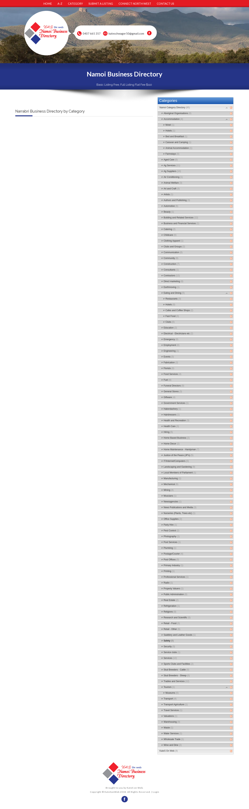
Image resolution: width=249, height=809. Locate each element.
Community (171, 258)
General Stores (173, 391)
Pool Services (172, 542)
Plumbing (170, 548)
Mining (169, 490)
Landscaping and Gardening (179, 467)
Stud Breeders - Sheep (177, 675)
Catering (169, 229)
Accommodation (173, 119)
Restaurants (173, 298)
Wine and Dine (173, 745)
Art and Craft (172, 188)
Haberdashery (172, 409)
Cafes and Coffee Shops (179, 310)
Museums (172, 693)
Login (156, 791)
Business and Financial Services (181, 223)
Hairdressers (172, 414)
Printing (169, 571)
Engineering (171, 351)
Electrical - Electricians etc (178, 333)
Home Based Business (177, 438)
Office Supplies (173, 519)
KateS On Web (169, 751)
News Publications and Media (180, 507)
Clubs (170, 322)
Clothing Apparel (173, 241)
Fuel (167, 380)
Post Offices (171, 559)
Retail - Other (172, 629)
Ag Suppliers (172, 171)
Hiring (168, 432)
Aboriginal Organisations (178, 113)
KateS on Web (135, 787)
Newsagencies (173, 501)
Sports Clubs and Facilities (179, 664)
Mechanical (171, 484)
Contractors (172, 275)
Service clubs (172, 652)
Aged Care (171, 159)
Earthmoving (172, 287)
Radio (168, 582)
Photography (172, 536)
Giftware (169, 397)
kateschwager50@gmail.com (126, 33)
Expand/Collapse (227, 108)
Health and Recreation (176, 420)
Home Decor (172, 443)
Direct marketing (173, 281)
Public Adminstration (175, 594)
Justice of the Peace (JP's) (179, 455)
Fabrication (171, 362)
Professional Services (176, 577)
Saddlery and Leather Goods (180, 635)
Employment (172, 345)
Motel (170, 125)
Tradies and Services (176, 681)
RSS (231, 108)
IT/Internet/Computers (176, 461)
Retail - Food (172, 623)
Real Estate (171, 600)
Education (170, 327)
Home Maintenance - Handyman (181, 449)
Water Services (173, 733)
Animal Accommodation (179, 148)
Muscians (170, 496)
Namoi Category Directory (175, 107)
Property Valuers (174, 588)
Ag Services (172, 165)
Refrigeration (172, 606)
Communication (173, 252)
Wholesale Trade (174, 739)
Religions (170, 611)
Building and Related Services (181, 217)
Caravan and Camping (178, 142)
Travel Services (173, 710)
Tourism (169, 687)
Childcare (170, 235)
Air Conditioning (173, 177)
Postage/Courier (173, 553)
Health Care (171, 426)
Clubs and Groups (174, 246)
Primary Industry (173, 565)
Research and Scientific (177, 617)
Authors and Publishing (177, 200)
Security (169, 646)
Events (169, 356)
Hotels (170, 130)
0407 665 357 (92, 33)
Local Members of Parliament (180, 472)
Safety (169, 640)
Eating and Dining (174, 293)
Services (170, 658)
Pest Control (171, 530)
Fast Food (172, 316)
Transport (170, 698)
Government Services (176, 403)
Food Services (172, 374)
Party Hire (170, 525)
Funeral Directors (174, 385)
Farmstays (172, 154)
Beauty (169, 212)
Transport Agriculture (176, 704)
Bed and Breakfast (176, 136)
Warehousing (172, 722)
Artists (168, 194)
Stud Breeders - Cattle (176, 669)
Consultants (171, 269)
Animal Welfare (173, 183)
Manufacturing (172, 478)
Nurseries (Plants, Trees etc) (179, 513)
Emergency (171, 339)
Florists (169, 368)
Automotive (171, 206)
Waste (168, 727)
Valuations (170, 716)
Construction (172, 264)
